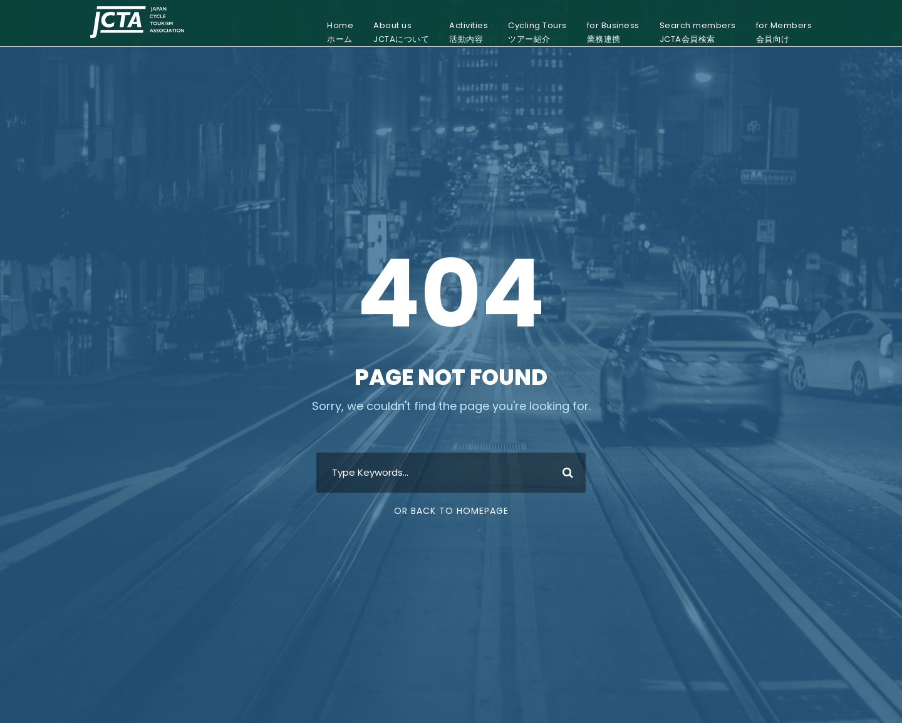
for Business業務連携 (613, 32)
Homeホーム (340, 32)
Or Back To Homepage (451, 511)
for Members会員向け (784, 32)
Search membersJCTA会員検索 (698, 32)
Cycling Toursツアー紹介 (537, 32)
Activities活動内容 (468, 32)
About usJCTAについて (401, 32)
